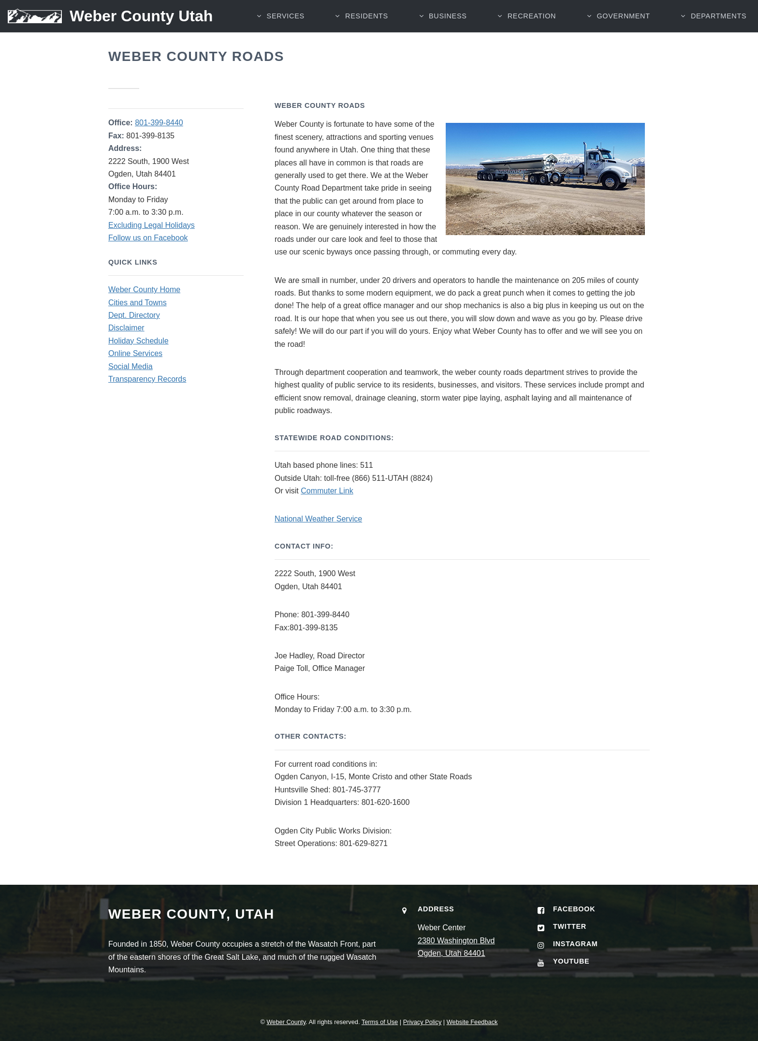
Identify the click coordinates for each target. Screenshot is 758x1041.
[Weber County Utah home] (106, 17)
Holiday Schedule (138, 341)
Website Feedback (472, 1022)
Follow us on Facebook (148, 238)
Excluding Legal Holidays (151, 225)
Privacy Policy (422, 1022)
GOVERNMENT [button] (623, 17)
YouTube (571, 961)
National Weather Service (318, 519)
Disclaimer (126, 328)
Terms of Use (380, 1022)
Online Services (135, 353)
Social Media (130, 366)
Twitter (569, 926)
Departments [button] (718, 17)
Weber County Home (144, 289)
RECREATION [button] (531, 17)
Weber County (286, 1022)
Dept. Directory (134, 315)
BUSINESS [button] (447, 17)
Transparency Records (147, 379)
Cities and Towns (137, 302)
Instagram (575, 944)
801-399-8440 (159, 123)
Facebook (574, 909)
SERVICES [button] (285, 17)
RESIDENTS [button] (365, 17)
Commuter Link (327, 491)
